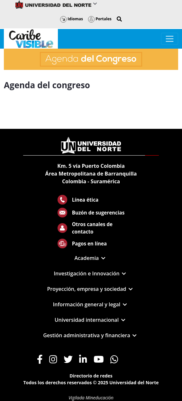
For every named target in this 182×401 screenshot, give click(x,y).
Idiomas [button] (71, 19)
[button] (119, 19)
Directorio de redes (91, 376)
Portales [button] (100, 19)
